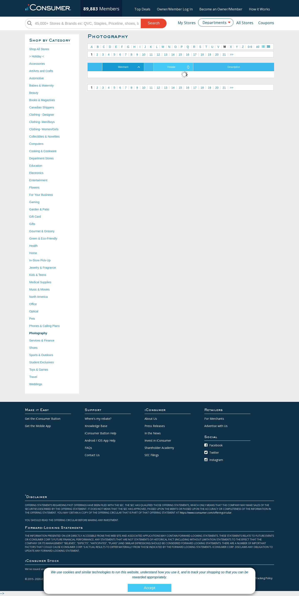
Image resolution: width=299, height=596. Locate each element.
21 (224, 54)
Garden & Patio (39, 209)
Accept (149, 588)
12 (158, 54)
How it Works (259, 9)
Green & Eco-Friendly (43, 238)
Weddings (35, 384)
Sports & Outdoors (41, 355)
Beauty (33, 92)
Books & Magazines (42, 100)
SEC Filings (152, 455)
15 (180, 54)
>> (231, 54)
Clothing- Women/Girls (44, 129)
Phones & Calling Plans (44, 326)
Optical (33, 311)
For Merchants (214, 419)
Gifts (32, 224)
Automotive (36, 78)
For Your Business (41, 194)
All (257, 46)
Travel (33, 377)
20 (217, 54)
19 (209, 54)
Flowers (34, 187)
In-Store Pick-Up (40, 260)
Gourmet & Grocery (41, 231)
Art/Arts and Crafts (41, 71)
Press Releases (155, 426)
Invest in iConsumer (158, 440)
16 (187, 54)
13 (165, 54)
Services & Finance (41, 340)
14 (173, 54)
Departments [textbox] (214, 22)
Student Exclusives (41, 362)
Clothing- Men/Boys (42, 122)
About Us (151, 419)
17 (195, 54)
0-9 (250, 46)
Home (33, 253)
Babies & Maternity (41, 85)
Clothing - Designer (41, 114)
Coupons (266, 22)
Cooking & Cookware (43, 151)
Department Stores (41, 158)
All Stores (244, 22)
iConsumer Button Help (100, 433)
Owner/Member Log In (175, 9)
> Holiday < (36, 56)
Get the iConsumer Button (42, 419)
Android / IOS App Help (100, 440)
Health (33, 245)
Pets (32, 318)
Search (153, 23)
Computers (36, 143)
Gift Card (35, 216)
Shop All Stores (39, 49)
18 (202, 54)
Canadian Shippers (41, 107)
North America (38, 296)
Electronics (36, 173)
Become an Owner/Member (220, 9)
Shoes (33, 347)
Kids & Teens (37, 275)
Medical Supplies (40, 282)
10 (143, 54)
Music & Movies (39, 289)
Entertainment (38, 180)
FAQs (88, 448)
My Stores (187, 22)
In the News (153, 433)
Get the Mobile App (38, 426)
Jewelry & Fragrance (42, 267)
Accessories (37, 63)
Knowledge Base (96, 426)
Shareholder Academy (159, 448)
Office (33, 304)
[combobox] (215, 22)
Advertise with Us (216, 426)
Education (35, 165)
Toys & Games (38, 369)
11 (151, 54)
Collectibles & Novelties (44, 136)
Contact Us (92, 455)
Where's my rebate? (98, 419)
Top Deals (142, 9)
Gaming (34, 202)
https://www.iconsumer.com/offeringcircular (206, 512)
